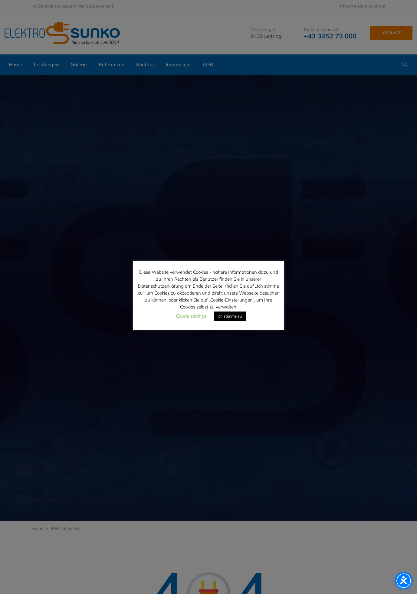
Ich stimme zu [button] (230, 316)
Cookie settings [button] (191, 316)
